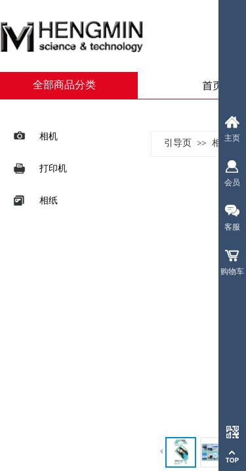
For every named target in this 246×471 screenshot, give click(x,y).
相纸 (34, 200)
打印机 (39, 168)
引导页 (178, 143)
